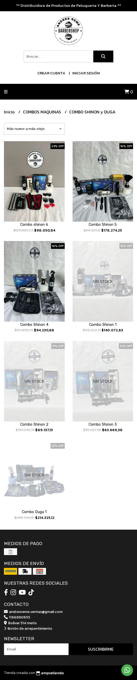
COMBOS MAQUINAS (42, 112)
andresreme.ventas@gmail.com (33, 612)
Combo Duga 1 (34, 512)
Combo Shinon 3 (103, 424)
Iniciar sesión (86, 73)
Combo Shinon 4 (34, 324)
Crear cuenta (51, 73)
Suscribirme (101, 649)
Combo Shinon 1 (102, 324)
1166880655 (17, 617)
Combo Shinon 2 (34, 424)
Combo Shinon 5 (103, 224)
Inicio (10, 112)
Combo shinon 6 (34, 224)
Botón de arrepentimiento (28, 628)
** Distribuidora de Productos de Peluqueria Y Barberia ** (68, 5)
